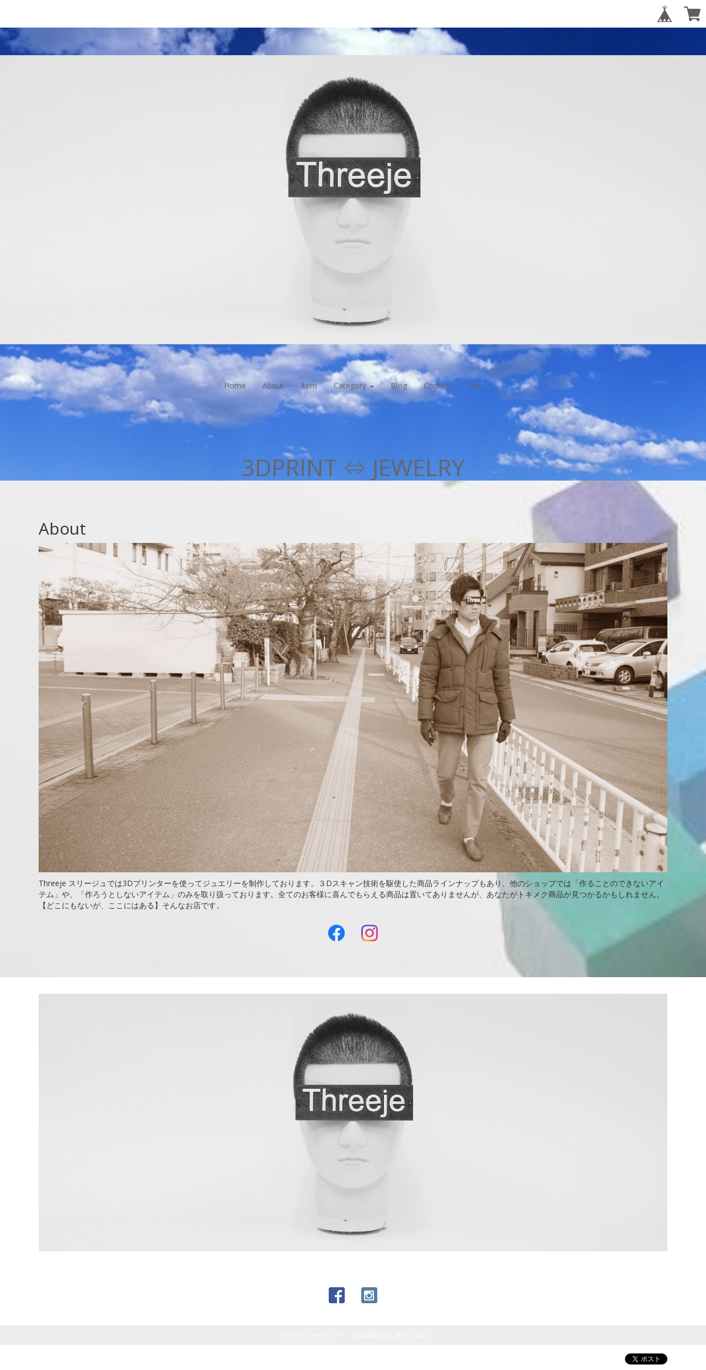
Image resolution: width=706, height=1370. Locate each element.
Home (235, 385)
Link (475, 385)
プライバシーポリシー (310, 1335)
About (273, 385)
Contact (438, 385)
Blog (399, 385)
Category (354, 385)
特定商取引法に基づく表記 (390, 1335)
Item (309, 385)
